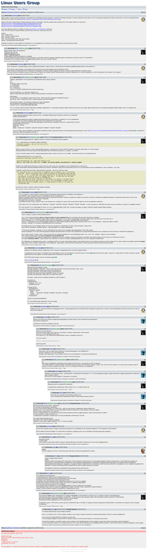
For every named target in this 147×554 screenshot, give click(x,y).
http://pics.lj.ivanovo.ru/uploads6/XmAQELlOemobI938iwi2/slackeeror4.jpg (41, 19)
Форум (4, 9)
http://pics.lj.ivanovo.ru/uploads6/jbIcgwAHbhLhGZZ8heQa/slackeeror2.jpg (21, 23)
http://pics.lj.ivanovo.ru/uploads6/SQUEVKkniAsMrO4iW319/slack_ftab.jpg (108, 130)
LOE (17, 48)
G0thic (45, 317)
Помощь (11, 9)
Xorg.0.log (31, 260)
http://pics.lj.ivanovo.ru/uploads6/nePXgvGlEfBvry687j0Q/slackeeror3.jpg (21, 25)
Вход (25, 9)
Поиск (18, 9)
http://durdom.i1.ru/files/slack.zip (38, 29)
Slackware (16, 12)
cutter (54, 447)
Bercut (51, 437)
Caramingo (15, 15)
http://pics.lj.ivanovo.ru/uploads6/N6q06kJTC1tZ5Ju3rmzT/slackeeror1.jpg (21, 26)
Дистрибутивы (9, 12)
